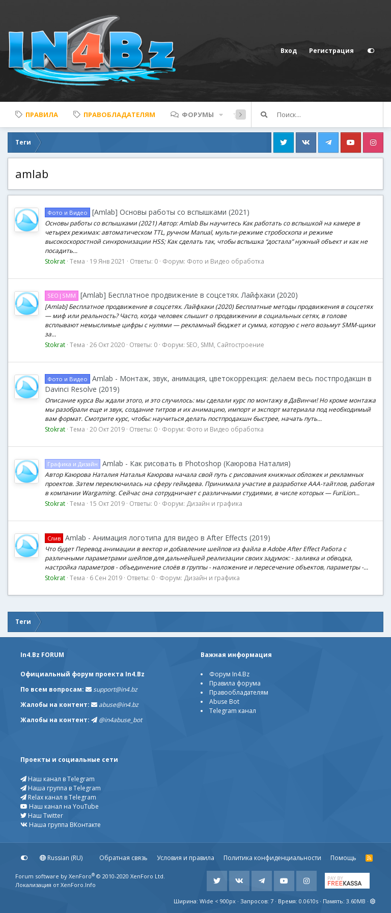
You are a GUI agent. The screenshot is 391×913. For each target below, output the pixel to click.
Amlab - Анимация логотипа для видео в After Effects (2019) (157, 538)
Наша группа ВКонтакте (60, 824)
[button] (221, 114)
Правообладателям (238, 692)
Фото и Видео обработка (225, 261)
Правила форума (235, 683)
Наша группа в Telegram (60, 788)
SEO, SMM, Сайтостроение (225, 344)
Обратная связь (123, 857)
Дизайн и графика (214, 503)
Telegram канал (232, 710)
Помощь (343, 857)
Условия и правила (185, 857)
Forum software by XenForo (90, 876)
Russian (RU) (61, 857)
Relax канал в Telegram (58, 797)
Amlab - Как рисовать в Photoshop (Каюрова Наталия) (168, 463)
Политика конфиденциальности (272, 857)
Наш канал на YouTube (59, 806)
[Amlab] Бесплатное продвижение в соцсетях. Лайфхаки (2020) (171, 295)
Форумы (198, 114)
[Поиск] (330, 114)
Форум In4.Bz (229, 674)
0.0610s (308, 901)
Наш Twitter (41, 815)
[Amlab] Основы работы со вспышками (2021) (147, 212)
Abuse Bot (224, 701)
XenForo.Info (78, 885)
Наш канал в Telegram (57, 779)
